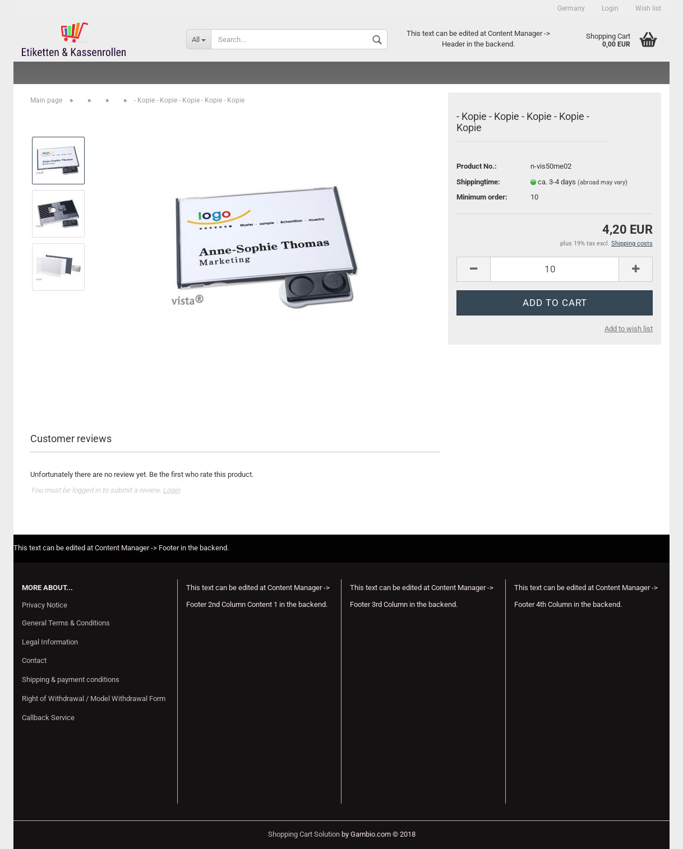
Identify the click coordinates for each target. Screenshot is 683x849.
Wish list (648, 8)
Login (610, 8)
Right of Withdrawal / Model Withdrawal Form (93, 698)
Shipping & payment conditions (70, 679)
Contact (34, 660)
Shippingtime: (478, 182)
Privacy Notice (44, 605)
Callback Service (48, 717)
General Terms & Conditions (66, 623)
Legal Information (50, 642)
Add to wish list (628, 328)
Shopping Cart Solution (304, 834)
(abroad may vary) (602, 182)
